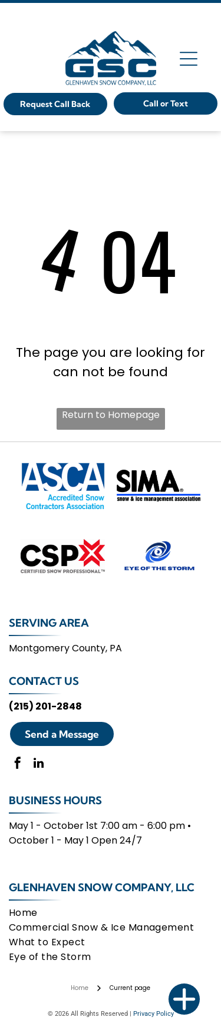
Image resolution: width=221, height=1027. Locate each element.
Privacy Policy (153, 1014)
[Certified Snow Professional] (63, 556)
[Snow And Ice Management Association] (159, 485)
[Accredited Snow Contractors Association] (63, 485)
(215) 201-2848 (45, 706)
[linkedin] (38, 764)
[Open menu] (188, 59)
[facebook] (18, 764)
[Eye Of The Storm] (159, 556)
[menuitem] (108, 912)
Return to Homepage (111, 414)
